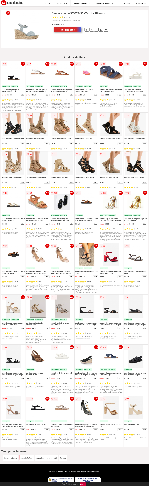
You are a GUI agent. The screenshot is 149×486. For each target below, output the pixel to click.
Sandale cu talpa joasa (104, 3)
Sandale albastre (10, 458)
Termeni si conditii (56, 472)
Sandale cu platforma (81, 3)
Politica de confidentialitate (75, 472)
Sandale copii (141, 3)
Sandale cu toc (62, 3)
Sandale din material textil (46, 458)
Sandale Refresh (27, 458)
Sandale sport (124, 3)
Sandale (47, 3)
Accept (83, 484)
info (22, 95)
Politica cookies (93, 472)
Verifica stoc (71, 29)
